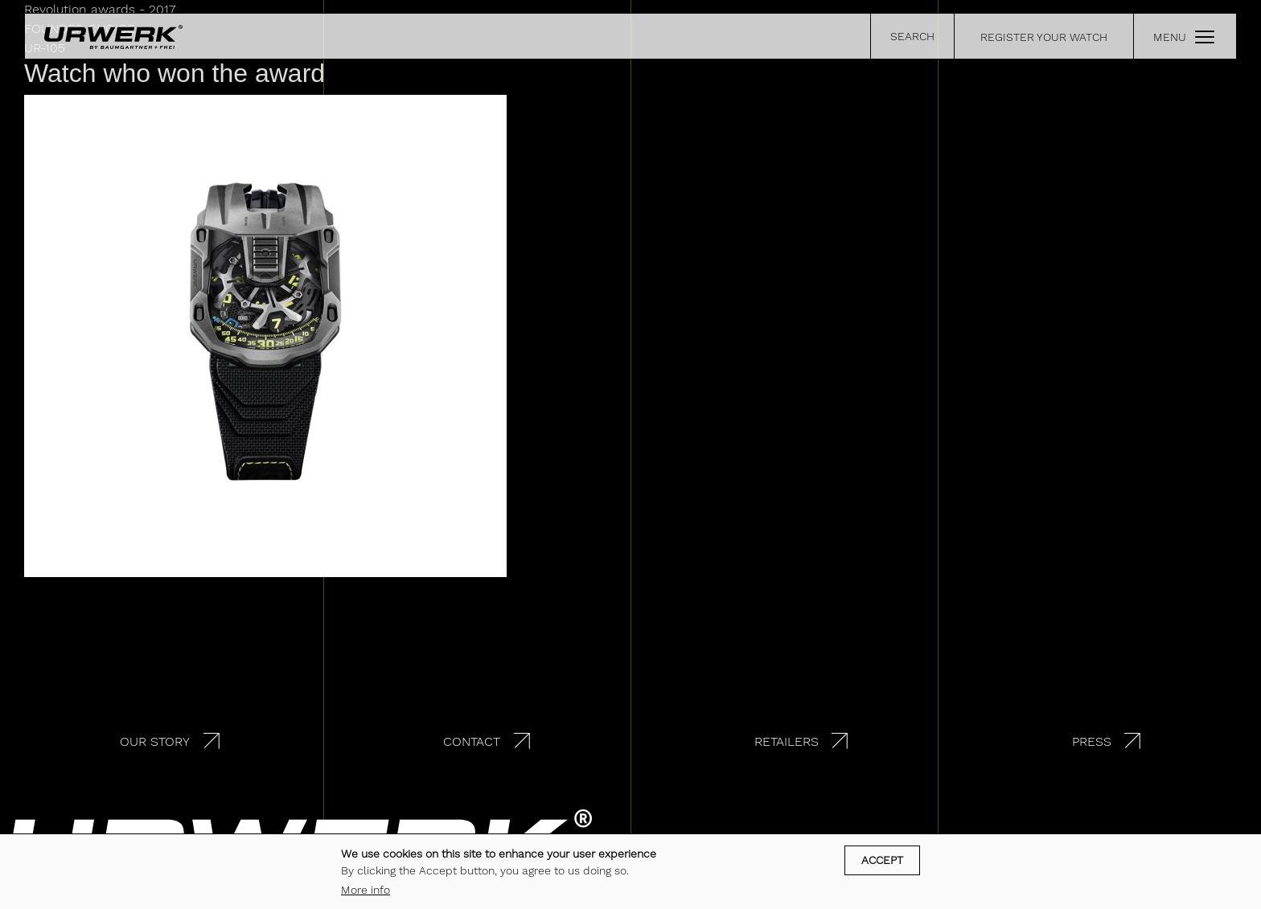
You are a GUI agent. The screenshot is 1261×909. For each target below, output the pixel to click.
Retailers (786, 741)
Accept (882, 860)
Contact (471, 741)
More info (365, 890)
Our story (155, 741)
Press (1091, 741)
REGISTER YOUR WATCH (1043, 37)
